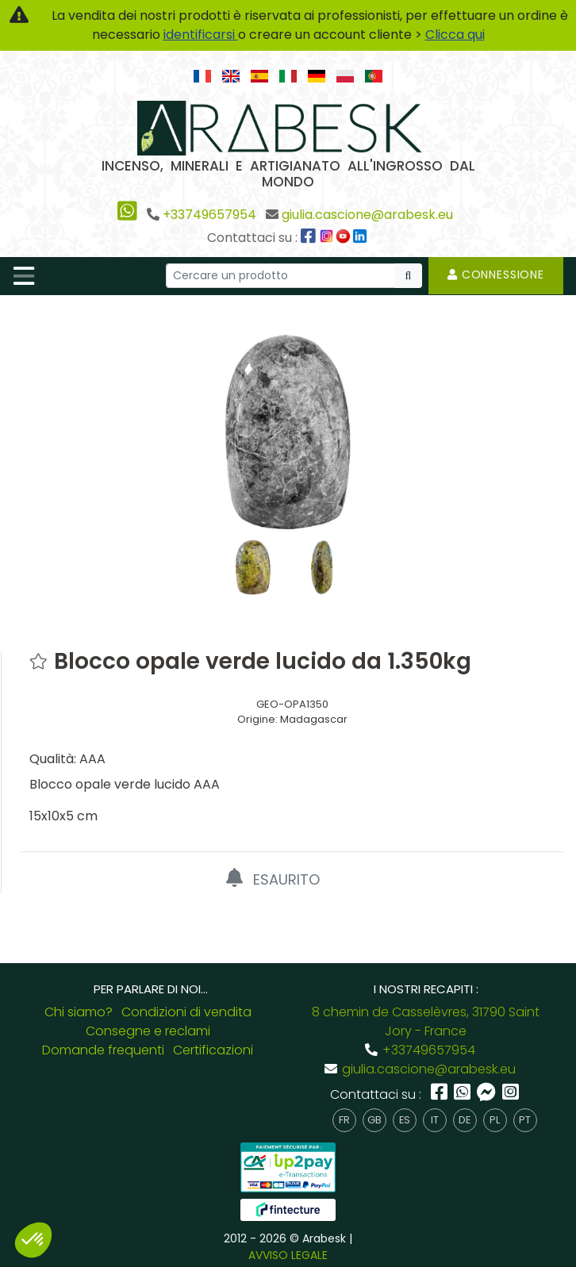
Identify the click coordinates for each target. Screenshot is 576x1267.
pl (495, 1120)
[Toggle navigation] (24, 276)
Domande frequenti (103, 1050)
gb (374, 1120)
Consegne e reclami (148, 1031)
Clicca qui (455, 34)
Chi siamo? (78, 1012)
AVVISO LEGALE (288, 1255)
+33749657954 (209, 214)
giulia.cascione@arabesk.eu (367, 214)
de (464, 1120)
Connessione (495, 274)
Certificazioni (213, 1050)
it (435, 1120)
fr (344, 1120)
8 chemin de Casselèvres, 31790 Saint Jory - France (426, 1021)
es (404, 1120)
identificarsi (200, 34)
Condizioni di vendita (186, 1012)
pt (525, 1120)
